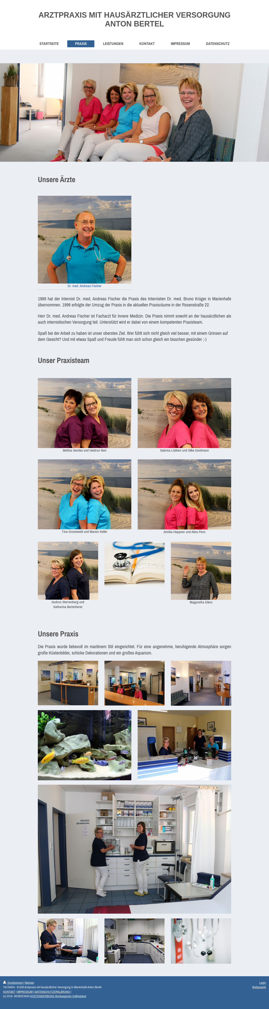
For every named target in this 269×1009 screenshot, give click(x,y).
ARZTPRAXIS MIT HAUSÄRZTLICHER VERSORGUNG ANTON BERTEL (134, 19)
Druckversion (13, 982)
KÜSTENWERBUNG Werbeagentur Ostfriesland (58, 996)
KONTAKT (9, 991)
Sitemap (29, 982)
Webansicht (259, 987)
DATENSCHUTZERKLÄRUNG (52, 991)
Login (262, 982)
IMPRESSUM (25, 991)
